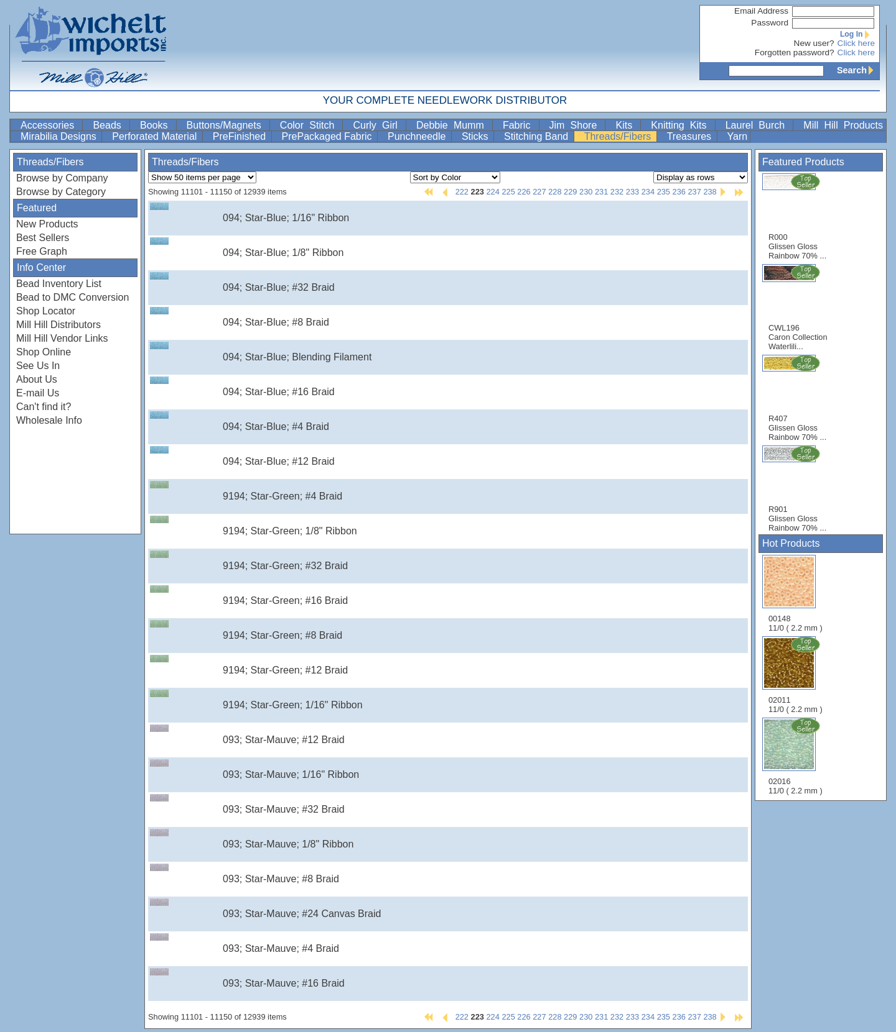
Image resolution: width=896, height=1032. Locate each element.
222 (462, 191)
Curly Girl (378, 125)
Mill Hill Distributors (58, 324)
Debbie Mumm (453, 125)
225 (508, 191)
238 (709, 191)
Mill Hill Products (843, 125)
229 (570, 191)
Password (769, 22)
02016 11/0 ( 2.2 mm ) (796, 756)
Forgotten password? (794, 52)
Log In (857, 34)
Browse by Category (61, 191)
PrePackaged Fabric (328, 136)
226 (523, 191)
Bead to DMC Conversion (72, 297)
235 (663, 191)
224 (492, 191)
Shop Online (43, 352)
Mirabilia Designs (60, 136)
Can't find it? (43, 406)
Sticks (476, 136)
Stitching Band (537, 136)
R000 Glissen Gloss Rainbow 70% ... (797, 216)
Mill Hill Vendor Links (62, 338)
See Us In (38, 365)
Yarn (737, 136)
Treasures (690, 136)
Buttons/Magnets (227, 125)
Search (858, 70)
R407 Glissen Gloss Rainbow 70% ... (797, 398)
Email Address (761, 11)
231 (601, 191)
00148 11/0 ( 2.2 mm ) (795, 593)
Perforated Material (156, 136)
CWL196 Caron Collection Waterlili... (798, 307)
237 (694, 191)
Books (157, 125)
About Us (36, 379)
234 (648, 191)
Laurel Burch (758, 125)
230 (585, 191)
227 (539, 191)
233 (632, 191)
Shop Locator (45, 311)
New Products (47, 224)
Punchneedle (418, 136)
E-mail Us (37, 393)
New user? (814, 43)
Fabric (519, 125)
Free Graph (41, 251)
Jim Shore (576, 125)
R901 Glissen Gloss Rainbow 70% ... (797, 488)
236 (679, 191)
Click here (856, 43)
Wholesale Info (49, 420)
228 (554, 191)
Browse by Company (62, 178)
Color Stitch (310, 125)
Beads (110, 125)
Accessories (50, 125)
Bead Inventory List (58, 283)
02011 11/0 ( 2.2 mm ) (796, 675)
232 (616, 191)
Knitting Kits (681, 125)
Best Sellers (42, 237)
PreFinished (241, 136)
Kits (626, 125)
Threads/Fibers (619, 136)
